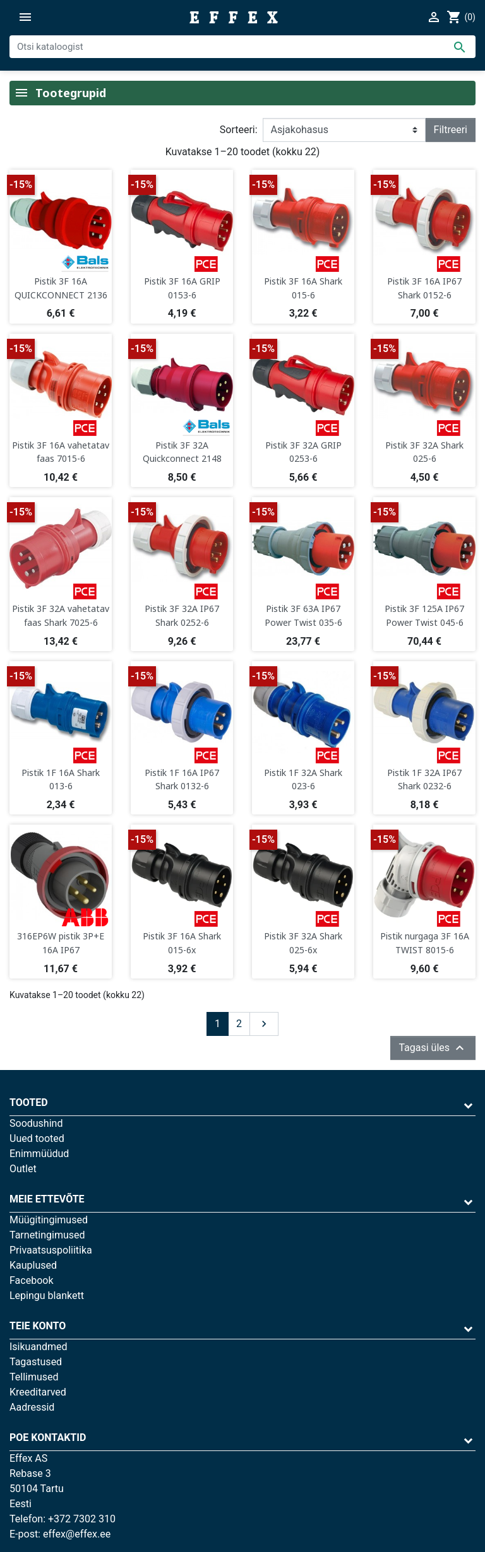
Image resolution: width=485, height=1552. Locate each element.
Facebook (31, 1280)
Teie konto (37, 1326)
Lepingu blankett (46, 1296)
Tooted (28, 1102)
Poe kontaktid (47, 1437)
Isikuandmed (38, 1347)
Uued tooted (36, 1138)
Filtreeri (450, 130)
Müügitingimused (48, 1220)
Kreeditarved (37, 1392)
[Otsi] (242, 46)
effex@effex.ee (77, 1534)
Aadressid (31, 1407)
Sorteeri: (239, 130)
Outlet (23, 1169)
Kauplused (33, 1265)
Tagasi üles (432, 1047)
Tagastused (35, 1362)
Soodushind (36, 1123)
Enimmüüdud (39, 1154)
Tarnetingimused (47, 1235)
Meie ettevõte (47, 1199)
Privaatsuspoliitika (50, 1250)
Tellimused (34, 1377)
